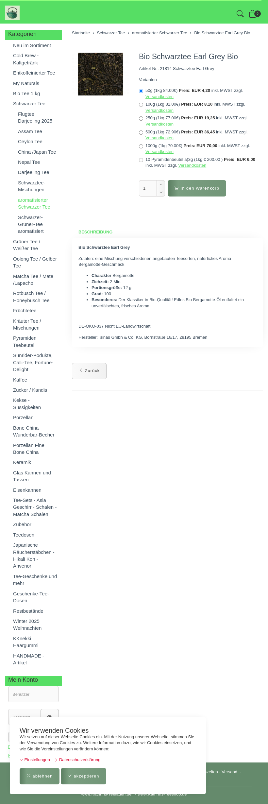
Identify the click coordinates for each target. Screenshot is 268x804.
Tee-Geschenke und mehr (35, 579)
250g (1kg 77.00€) (193, 121)
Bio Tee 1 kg (26, 93)
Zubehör (22, 524)
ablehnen (39, 776)
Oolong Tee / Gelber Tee (35, 262)
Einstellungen (35, 759)
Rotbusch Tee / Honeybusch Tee (31, 296)
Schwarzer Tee (29, 103)
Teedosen (23, 535)
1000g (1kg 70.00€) (194, 148)
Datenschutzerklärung (77, 759)
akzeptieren (83, 776)
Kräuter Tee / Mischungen (27, 324)
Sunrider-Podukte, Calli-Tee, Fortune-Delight (33, 362)
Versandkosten (159, 96)
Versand (229, 771)
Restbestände (28, 611)
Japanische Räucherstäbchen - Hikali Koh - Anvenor (34, 555)
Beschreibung (95, 232)
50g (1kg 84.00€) (191, 93)
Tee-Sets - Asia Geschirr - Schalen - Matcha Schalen (35, 507)
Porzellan (23, 417)
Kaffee (20, 380)
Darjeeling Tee (33, 172)
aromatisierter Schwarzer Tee (34, 203)
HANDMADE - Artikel (28, 659)
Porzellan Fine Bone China (28, 448)
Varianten (148, 79)
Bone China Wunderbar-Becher (33, 431)
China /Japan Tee (37, 152)
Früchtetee (25, 310)
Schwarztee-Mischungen (31, 186)
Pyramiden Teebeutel (25, 341)
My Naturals (26, 83)
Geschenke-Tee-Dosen (31, 597)
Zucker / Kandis (30, 390)
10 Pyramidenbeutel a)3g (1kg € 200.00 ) (197, 162)
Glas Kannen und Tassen (32, 476)
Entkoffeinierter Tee (34, 73)
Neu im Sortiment (32, 45)
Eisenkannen (27, 490)
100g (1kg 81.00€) (192, 107)
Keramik (22, 462)
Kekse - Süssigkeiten (27, 403)
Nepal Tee (29, 162)
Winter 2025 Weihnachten (27, 624)
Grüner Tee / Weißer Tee (26, 245)
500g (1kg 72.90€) (193, 135)
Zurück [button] (89, 370)
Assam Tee (30, 131)
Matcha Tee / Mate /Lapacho (33, 279)
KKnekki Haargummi (26, 642)
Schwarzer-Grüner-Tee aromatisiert (30, 224)
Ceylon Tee (30, 141)
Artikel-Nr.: (149, 68)
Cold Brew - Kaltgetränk (26, 59)
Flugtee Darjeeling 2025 (35, 117)
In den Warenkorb (197, 188)
